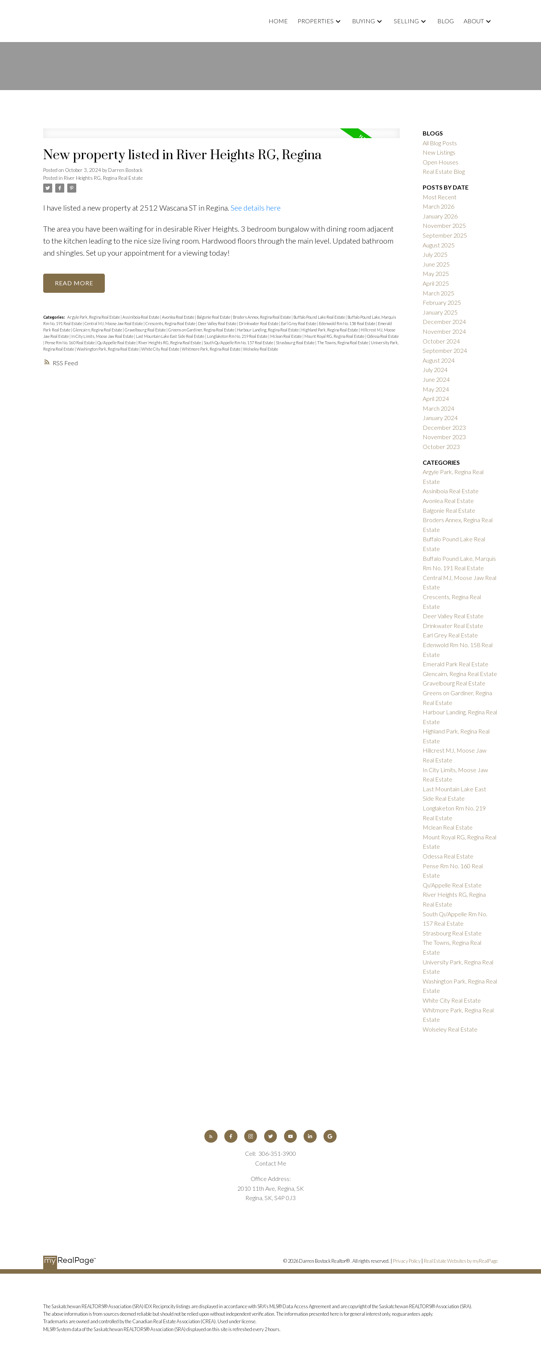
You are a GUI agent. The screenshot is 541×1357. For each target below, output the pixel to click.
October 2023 (441, 446)
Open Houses (440, 162)
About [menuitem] (474, 20)
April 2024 (436, 398)
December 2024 (444, 321)
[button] (210, 1136)
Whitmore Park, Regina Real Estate (211, 348)
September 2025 (445, 235)
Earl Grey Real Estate (299, 323)
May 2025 (436, 273)
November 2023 (444, 436)
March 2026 (438, 206)
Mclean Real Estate (286, 336)
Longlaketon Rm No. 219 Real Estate (237, 336)
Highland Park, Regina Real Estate (330, 329)
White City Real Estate (160, 348)
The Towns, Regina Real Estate (343, 342)
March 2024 (438, 408)
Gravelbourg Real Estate (145, 329)
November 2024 (444, 331)
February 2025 (442, 302)
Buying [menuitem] (363, 20)
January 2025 (440, 312)
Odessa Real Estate (383, 336)
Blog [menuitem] (445, 20)
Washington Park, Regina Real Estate (108, 348)
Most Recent (439, 196)
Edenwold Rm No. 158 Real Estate (347, 323)
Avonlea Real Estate (178, 317)
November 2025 (444, 225)
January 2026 (440, 216)
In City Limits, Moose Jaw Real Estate (102, 336)
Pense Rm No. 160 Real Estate (70, 342)
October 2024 (441, 341)
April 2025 (436, 283)
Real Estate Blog (444, 171)
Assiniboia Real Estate (141, 317)
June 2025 (436, 264)
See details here (256, 207)
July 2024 (435, 369)
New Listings (439, 152)
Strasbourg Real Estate (295, 342)
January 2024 (440, 417)
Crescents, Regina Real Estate (170, 323)
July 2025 (435, 254)
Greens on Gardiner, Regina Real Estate (201, 329)
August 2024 (439, 360)
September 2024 (445, 350)
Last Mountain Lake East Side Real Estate (170, 336)
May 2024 (436, 389)
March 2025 (438, 293)
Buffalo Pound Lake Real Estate (319, 317)
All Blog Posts (440, 142)
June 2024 (436, 379)
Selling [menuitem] (406, 20)
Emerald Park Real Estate (455, 663)
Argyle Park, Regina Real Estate (94, 317)
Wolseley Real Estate (260, 348)
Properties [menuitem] (316, 20)
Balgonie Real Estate (214, 317)
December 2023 (444, 427)
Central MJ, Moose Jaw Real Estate (114, 323)
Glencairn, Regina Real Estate (98, 329)
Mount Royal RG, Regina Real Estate (334, 336)
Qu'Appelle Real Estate (116, 342)
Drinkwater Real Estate (259, 323)
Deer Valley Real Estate (217, 323)
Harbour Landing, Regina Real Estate (268, 329)
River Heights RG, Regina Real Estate (103, 178)
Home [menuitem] (278, 20)
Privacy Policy (406, 1261)
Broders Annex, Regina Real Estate (262, 317)
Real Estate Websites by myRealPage (461, 1261)
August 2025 (439, 245)
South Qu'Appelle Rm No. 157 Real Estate (239, 342)
